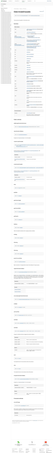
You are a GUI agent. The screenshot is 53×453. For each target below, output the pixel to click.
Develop (21, 8)
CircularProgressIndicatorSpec (19, 37)
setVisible (28, 88)
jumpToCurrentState (30, 71)
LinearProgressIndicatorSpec (19, 45)
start (27, 95)
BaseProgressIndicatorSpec (35, 15)
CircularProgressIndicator (31, 40)
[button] (5, 12)
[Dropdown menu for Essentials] (13, 1)
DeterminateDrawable (24, 15)
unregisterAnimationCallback (31, 104)
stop (27, 100)
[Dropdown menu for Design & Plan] (20, 1)
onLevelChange (23, 405)
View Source (41, 11)
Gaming (20, 450)
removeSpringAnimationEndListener (32, 80)
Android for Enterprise (15, 451)
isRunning (28, 67)
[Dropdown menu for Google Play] (32, 1)
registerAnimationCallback (31, 76)
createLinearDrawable (30, 43)
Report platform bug (48, 450)
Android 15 (34, 450)
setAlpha (20, 307)
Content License (35, 420)
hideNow (28, 60)
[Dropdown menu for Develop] (25, 1)
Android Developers (16, 8)
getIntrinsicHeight (30, 54)
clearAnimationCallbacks (31, 32)
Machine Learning (21, 451)
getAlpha (28, 52)
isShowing (28, 69)
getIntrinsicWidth (30, 56)
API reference (3, 4)
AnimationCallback (18, 289)
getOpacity (28, 58)
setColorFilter (21, 315)
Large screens (27, 451)
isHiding (28, 65)
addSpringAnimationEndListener (32, 29)
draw (19, 187)
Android (13, 450)
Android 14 (34, 451)
